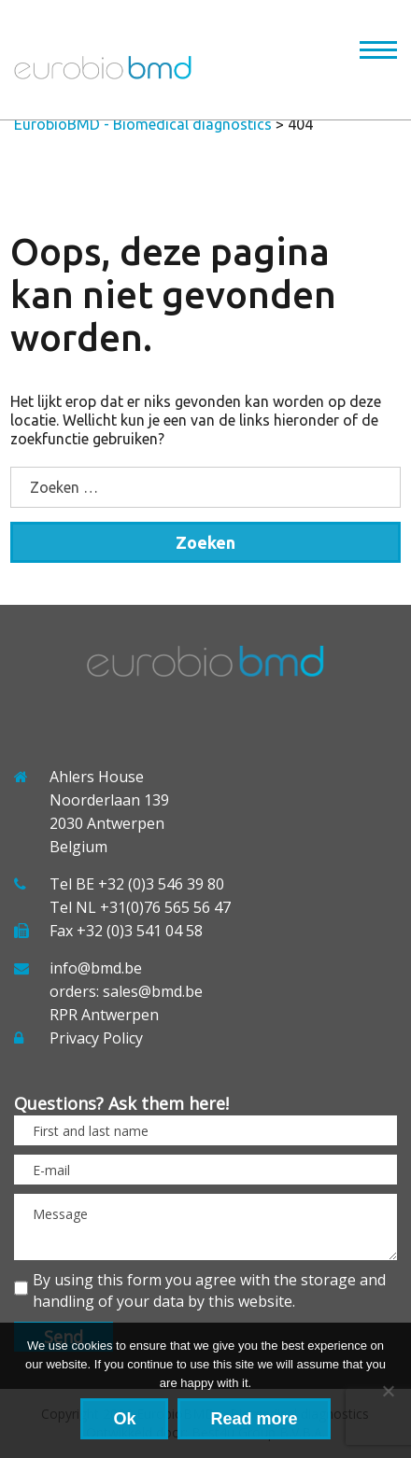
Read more (253, 1418)
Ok (124, 1418)
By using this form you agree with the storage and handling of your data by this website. (209, 1290)
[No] (387, 1390)
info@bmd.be (96, 968)
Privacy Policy (96, 1038)
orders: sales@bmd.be (126, 991)
